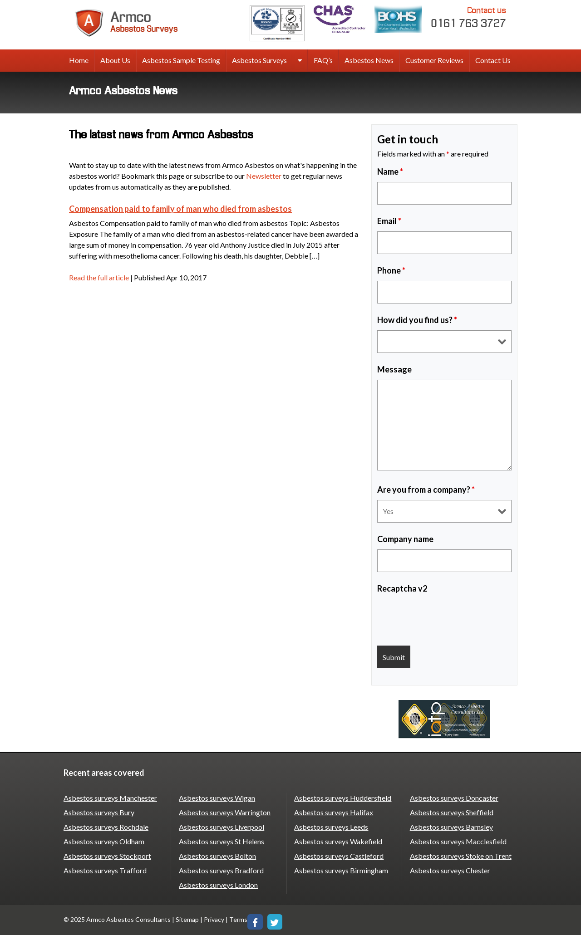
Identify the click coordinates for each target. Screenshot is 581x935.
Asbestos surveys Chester (450, 870)
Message (394, 369)
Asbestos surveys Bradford (221, 870)
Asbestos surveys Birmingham (341, 870)
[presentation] (446, 616)
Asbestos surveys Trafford (105, 870)
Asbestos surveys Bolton (217, 856)
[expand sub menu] (299, 61)
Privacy (214, 919)
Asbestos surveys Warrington (225, 812)
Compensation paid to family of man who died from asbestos (180, 209)
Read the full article (99, 277)
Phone (391, 270)
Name (390, 171)
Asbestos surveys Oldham (104, 841)
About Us (115, 60)
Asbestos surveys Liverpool (221, 826)
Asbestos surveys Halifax (333, 812)
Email (389, 221)
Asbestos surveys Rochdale (106, 826)
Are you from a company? (426, 489)
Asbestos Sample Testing (181, 60)
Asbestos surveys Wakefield (338, 841)
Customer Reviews (434, 60)
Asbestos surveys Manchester (110, 797)
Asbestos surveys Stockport (107, 856)
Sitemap (187, 919)
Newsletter (263, 175)
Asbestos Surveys (259, 60)
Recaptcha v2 (402, 588)
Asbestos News (369, 60)
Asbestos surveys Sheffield (451, 812)
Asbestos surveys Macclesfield (458, 841)
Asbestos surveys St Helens (221, 841)
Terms (238, 919)
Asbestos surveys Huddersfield (342, 797)
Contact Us (493, 60)
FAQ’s (323, 60)
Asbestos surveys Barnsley (451, 826)
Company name (405, 539)
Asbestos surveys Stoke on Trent (461, 856)
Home (79, 60)
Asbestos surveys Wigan (217, 797)
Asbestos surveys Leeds (331, 826)
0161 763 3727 (469, 17)
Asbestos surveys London (218, 885)
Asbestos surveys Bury (99, 812)
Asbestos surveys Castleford (339, 856)
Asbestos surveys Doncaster (454, 797)
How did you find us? (417, 320)
